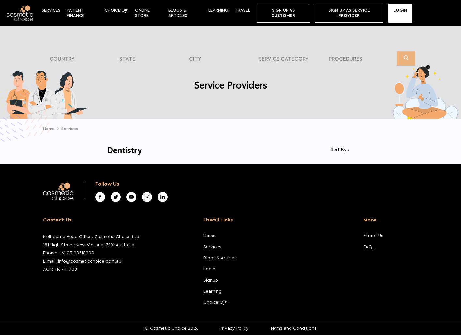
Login (400, 10)
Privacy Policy (234, 328)
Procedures (345, 59)
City (195, 59)
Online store (142, 13)
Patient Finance (75, 13)
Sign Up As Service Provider (349, 13)
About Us (373, 236)
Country (62, 59)
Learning (218, 10)
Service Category (284, 59)
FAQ (368, 247)
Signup (210, 280)
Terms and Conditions (293, 328)
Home (209, 236)
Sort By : (340, 149)
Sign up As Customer (283, 13)
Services (51, 10)
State (127, 59)
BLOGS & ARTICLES (177, 13)
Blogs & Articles (220, 258)
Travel (242, 10)
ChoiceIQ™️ (116, 10)
